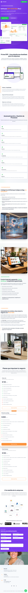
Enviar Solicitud (5, 548)
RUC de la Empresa (3, 536)
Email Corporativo (15, 536)
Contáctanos (13, 18)
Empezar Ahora (24, 1)
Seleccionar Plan (14, 407)
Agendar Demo (4, 18)
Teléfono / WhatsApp (4, 539)
